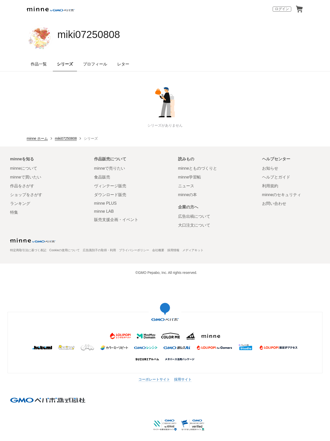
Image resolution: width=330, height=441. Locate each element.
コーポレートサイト (154, 379)
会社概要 (158, 250)
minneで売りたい (109, 168)
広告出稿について (194, 216)
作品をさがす (22, 186)
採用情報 (173, 250)
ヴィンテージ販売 (110, 186)
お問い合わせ (274, 203)
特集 (14, 212)
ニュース (186, 186)
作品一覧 (39, 64)
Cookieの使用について (64, 250)
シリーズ (65, 64)
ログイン (282, 9)
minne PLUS (105, 203)
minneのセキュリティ (281, 195)
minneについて (23, 168)
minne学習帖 (189, 177)
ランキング (20, 203)
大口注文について (194, 225)
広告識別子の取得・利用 (99, 250)
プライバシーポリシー (134, 250)
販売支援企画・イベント (116, 219)
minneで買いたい (25, 177)
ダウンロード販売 (110, 195)
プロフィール (95, 64)
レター (123, 64)
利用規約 (270, 186)
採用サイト (183, 379)
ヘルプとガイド (276, 177)
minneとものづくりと (197, 168)
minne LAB (104, 211)
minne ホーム (37, 138)
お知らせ (270, 168)
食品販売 (102, 177)
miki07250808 (88, 34)
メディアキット (192, 250)
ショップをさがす (26, 195)
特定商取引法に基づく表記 (28, 250)
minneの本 (187, 195)
